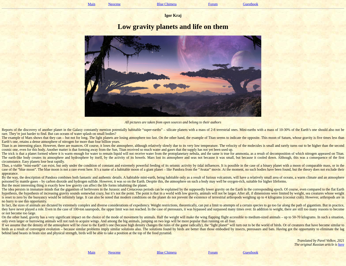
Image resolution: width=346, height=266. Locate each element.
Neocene (114, 4)
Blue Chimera (167, 4)
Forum (213, 4)
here (341, 244)
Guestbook (250, 4)
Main (91, 4)
